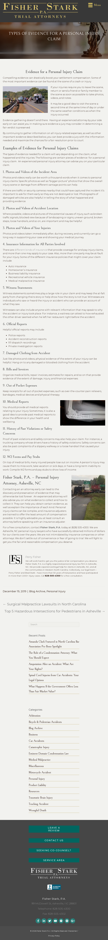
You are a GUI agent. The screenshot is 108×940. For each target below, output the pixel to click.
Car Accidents (36, 741)
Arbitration (34, 715)
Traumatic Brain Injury (41, 797)
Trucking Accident (38, 804)
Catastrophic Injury (39, 747)
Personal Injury (56, 591)
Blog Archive (37, 591)
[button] (54, 829)
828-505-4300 (61, 908)
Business (33, 734)
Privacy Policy (54, 936)
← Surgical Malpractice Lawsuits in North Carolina (44, 604)
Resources (34, 791)
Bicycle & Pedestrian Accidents (45, 722)
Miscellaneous (36, 766)
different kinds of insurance (30, 250)
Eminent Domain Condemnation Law (49, 753)
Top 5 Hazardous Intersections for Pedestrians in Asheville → (54, 611)
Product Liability (37, 785)
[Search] (54, 624)
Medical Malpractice (39, 759)
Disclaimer (72, 931)
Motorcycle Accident (40, 772)
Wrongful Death (37, 810)
